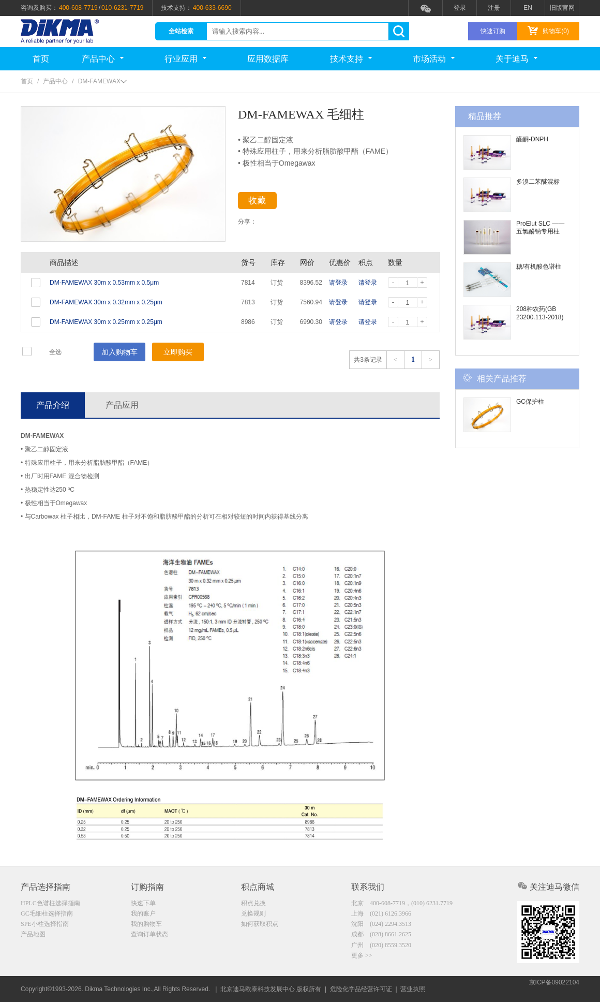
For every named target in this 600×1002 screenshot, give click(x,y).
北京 (402, 903)
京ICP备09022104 (554, 989)
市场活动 (434, 58)
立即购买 (177, 352)
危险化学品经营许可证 (361, 989)
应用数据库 (268, 58)
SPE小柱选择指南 (45, 925)
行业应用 (185, 58)
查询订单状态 (149, 935)
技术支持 (351, 58)
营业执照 (412, 989)
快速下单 (143, 903)
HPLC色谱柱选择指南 (50, 903)
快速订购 (493, 31)
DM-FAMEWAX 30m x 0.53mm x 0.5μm (104, 282)
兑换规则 (253, 914)
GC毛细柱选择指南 (47, 914)
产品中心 (103, 58)
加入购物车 (119, 352)
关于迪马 (516, 58)
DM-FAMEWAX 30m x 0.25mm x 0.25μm (106, 322)
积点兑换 (253, 903)
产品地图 (33, 935)
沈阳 (381, 925)
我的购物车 (146, 925)
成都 (381, 935)
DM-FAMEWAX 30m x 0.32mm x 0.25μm (106, 302)
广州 (381, 946)
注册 (494, 7)
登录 (460, 7)
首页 (41, 58)
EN (527, 7)
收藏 (264, 202)
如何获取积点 (259, 925)
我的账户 (143, 914)
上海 (381, 914)
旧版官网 (562, 7)
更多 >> (361, 957)
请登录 (338, 282)
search (398, 31)
